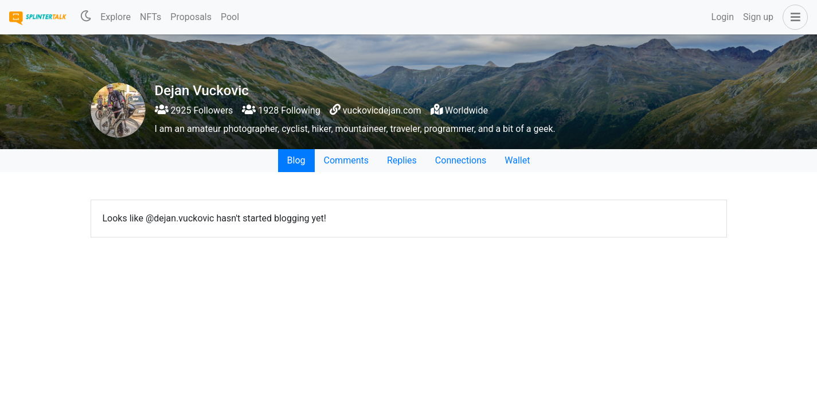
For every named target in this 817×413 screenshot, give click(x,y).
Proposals (191, 16)
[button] (793, 17)
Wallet (517, 160)
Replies (402, 160)
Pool (230, 16)
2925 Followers (194, 110)
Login (723, 16)
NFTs (150, 16)
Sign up (758, 16)
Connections (460, 160)
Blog (296, 160)
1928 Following (281, 110)
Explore (115, 16)
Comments (346, 160)
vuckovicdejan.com (382, 110)
